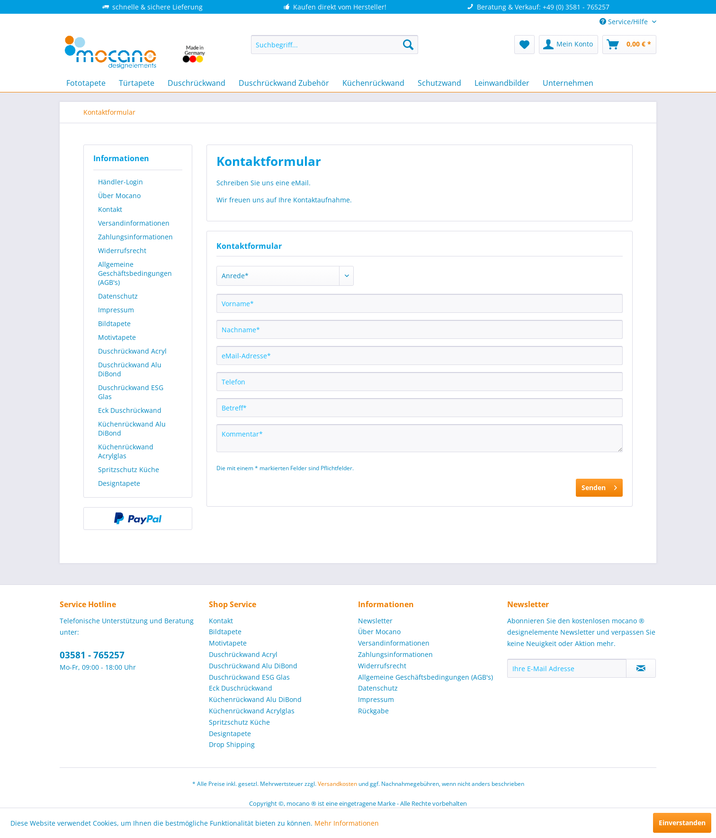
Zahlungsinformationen (135, 236)
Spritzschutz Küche (128, 469)
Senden (599, 486)
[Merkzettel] (524, 44)
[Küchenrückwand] (373, 83)
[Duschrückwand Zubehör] (284, 83)
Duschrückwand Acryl (132, 350)
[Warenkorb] (629, 44)
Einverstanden (682, 822)
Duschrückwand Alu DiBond (129, 369)
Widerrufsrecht (122, 250)
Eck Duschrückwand (129, 410)
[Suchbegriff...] (334, 44)
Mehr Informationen (346, 823)
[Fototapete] (86, 83)
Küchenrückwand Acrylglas (125, 451)
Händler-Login (120, 181)
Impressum (116, 309)
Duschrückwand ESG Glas (130, 392)
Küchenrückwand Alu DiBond (132, 428)
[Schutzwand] (439, 83)
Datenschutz (118, 296)
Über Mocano (119, 195)
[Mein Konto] (568, 44)
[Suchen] (408, 44)
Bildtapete (114, 323)
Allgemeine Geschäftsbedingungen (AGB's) (135, 273)
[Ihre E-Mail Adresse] (566, 668)
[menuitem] (334, 44)
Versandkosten (337, 784)
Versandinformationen (134, 223)
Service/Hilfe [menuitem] (625, 21)
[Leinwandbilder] (502, 83)
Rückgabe (373, 710)
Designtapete (119, 483)
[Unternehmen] (568, 83)
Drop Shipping (232, 744)
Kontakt (110, 209)
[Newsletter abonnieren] (641, 668)
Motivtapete (117, 337)
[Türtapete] (136, 83)
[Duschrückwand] (196, 83)
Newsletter (375, 620)
